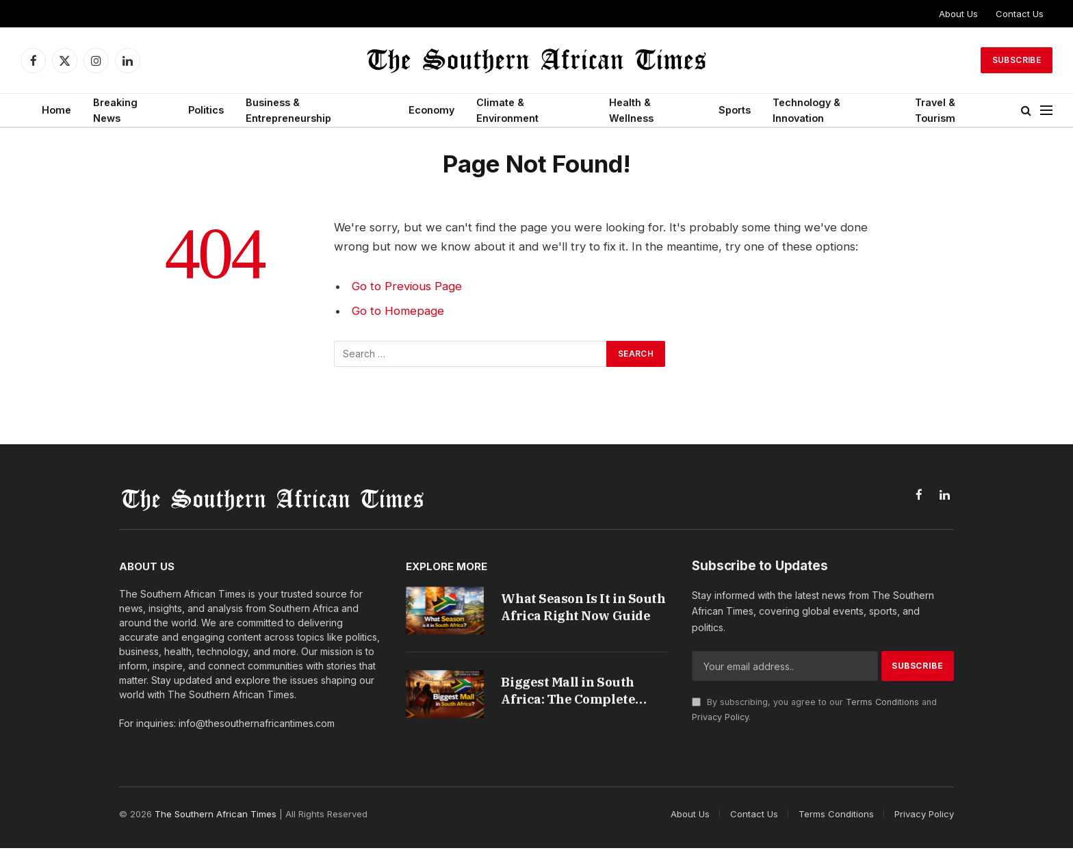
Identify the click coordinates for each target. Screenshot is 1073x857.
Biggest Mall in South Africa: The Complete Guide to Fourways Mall (575, 695)
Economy (431, 110)
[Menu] (1046, 110)
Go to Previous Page (407, 286)
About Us (958, 13)
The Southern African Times (215, 822)
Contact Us (1020, 13)
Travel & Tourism (935, 110)
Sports (735, 110)
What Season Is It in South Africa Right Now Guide (576, 607)
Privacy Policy (720, 717)
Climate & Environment (507, 110)
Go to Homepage (398, 311)
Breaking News (115, 110)
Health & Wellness (631, 110)
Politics (206, 110)
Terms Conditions (882, 702)
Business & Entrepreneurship (288, 110)
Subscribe (1016, 60)
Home (56, 110)
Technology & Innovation (806, 110)
